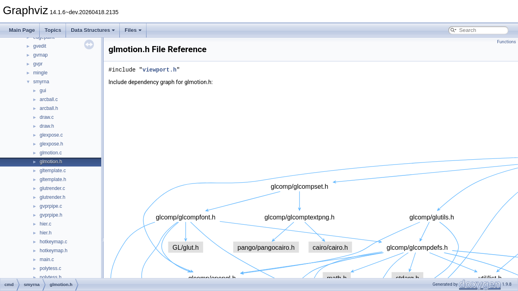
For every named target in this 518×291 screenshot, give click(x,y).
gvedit (39, 46)
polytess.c (50, 268)
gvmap (40, 55)
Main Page (22, 30)
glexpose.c (51, 135)
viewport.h (159, 70)
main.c (47, 259)
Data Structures (93, 30)
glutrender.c (52, 188)
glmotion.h (51, 161)
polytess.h (51, 277)
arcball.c (49, 99)
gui (43, 90)
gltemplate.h (53, 179)
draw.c (47, 117)
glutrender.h (52, 197)
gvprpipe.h (51, 215)
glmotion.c (51, 153)
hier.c (45, 224)
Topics (53, 30)
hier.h (45, 233)
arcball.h (49, 108)
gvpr (37, 64)
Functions (506, 41)
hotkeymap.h (54, 250)
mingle (40, 73)
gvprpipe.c (51, 206)
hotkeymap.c (53, 242)
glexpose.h (51, 144)
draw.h (47, 126)
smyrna (41, 81)
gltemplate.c (53, 170)
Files (133, 30)
